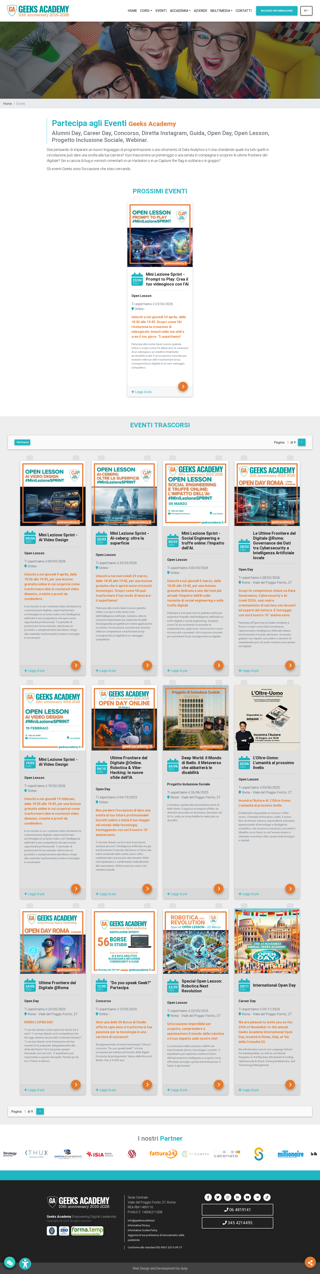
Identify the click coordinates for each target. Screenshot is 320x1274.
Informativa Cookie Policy (142, 1230)
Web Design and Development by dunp (160, 1268)
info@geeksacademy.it (141, 1220)
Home (7, 104)
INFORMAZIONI (277, 10)
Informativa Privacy (139, 1225)
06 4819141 (237, 1209)
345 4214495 (237, 1222)
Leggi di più (141, 392)
